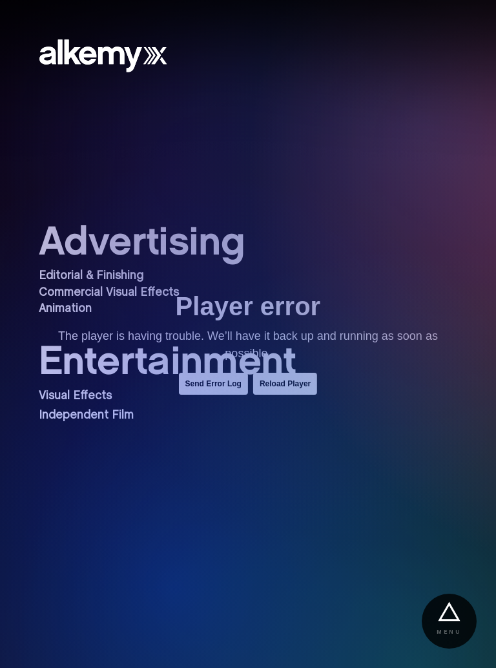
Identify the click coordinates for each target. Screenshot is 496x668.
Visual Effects (75, 396)
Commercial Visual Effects (109, 292)
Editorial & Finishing (91, 276)
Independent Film (86, 415)
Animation (65, 309)
